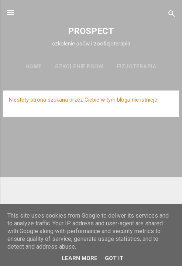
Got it (114, 258)
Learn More (79, 258)
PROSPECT (91, 31)
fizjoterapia (137, 66)
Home (33, 66)
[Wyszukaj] (171, 15)
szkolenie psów (79, 66)
